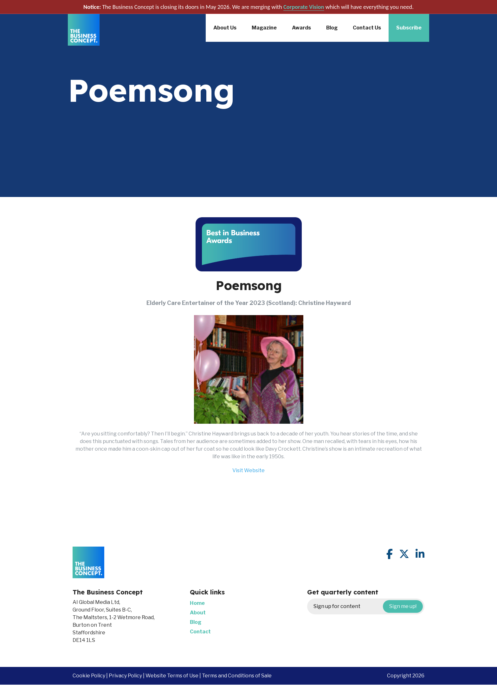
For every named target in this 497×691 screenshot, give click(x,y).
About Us (224, 28)
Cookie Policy (89, 676)
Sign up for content (368, 606)
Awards (301, 28)
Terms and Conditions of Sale (237, 676)
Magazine (264, 28)
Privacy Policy (125, 676)
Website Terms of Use (171, 676)
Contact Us (367, 28)
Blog (332, 28)
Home (197, 603)
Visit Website (248, 470)
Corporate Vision (303, 6)
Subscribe (409, 28)
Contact (200, 632)
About (198, 613)
